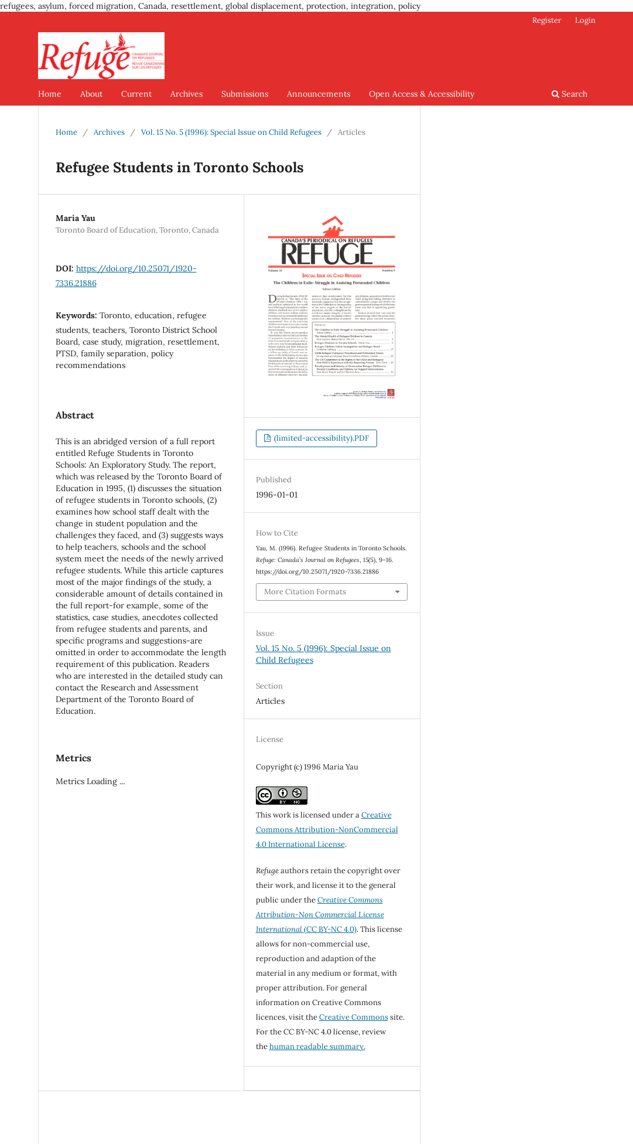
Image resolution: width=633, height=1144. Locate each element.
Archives (186, 93)
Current (136, 93)
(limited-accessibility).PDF (320, 438)
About (91, 93)
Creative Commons (353, 1017)
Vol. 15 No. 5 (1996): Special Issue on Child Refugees (231, 132)
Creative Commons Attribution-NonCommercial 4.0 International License (327, 829)
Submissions (244, 93)
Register (547, 20)
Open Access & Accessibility (421, 93)
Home (49, 93)
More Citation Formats (305, 592)
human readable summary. (317, 1046)
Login (585, 20)
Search (569, 93)
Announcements (318, 93)
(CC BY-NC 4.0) (320, 914)
